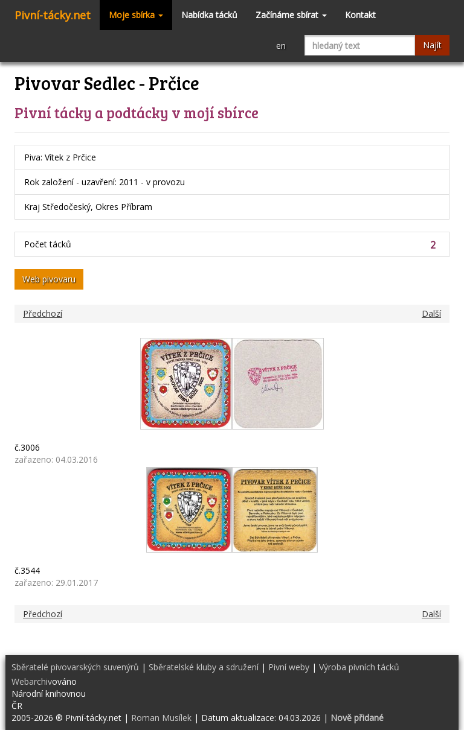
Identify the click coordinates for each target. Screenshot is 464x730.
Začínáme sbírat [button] (291, 15)
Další (431, 313)
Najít (432, 45)
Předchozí (42, 313)
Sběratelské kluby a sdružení (204, 667)
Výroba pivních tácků (359, 667)
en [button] (281, 45)
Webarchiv (31, 681)
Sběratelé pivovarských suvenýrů (75, 667)
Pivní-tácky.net (52, 15)
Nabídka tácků (209, 15)
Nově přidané (357, 717)
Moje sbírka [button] (136, 15)
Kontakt (360, 15)
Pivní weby (288, 667)
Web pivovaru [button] (49, 279)
